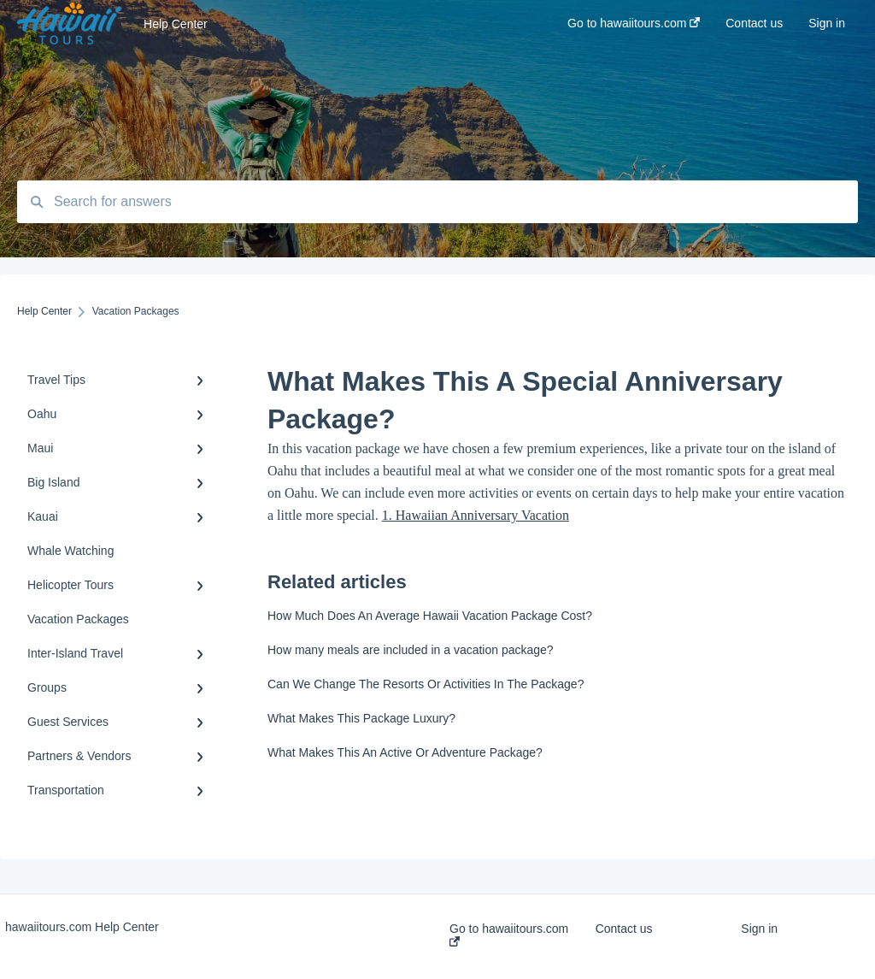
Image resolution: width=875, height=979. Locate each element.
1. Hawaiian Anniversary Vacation (475, 515)
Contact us (624, 928)
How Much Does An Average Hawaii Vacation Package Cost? (429, 615)
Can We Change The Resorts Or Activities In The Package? (425, 684)
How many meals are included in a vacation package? (410, 650)
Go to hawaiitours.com (508, 934)
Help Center (176, 24)
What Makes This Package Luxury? (361, 718)
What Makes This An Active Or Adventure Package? (405, 752)
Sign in (759, 928)
